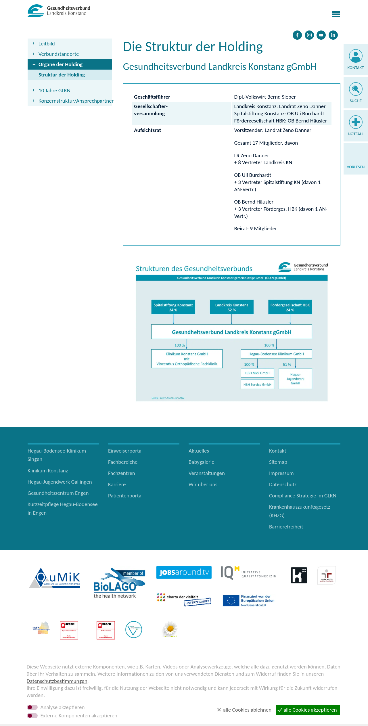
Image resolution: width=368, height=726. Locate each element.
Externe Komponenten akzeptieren (79, 715)
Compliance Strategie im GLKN (302, 495)
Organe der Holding (61, 64)
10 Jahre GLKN (54, 90)
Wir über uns (203, 484)
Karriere (117, 484)
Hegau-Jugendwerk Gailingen (60, 481)
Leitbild (47, 43)
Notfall (356, 133)
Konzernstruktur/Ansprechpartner (75, 100)
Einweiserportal (125, 450)
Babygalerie (201, 462)
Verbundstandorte (59, 54)
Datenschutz (283, 484)
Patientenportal (125, 495)
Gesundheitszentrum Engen (58, 493)
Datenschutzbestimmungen (57, 681)
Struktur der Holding (62, 74)
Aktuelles (199, 450)
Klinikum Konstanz (48, 470)
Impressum (281, 473)
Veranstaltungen (207, 473)
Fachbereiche (122, 462)
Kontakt (356, 67)
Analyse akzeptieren (63, 707)
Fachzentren (121, 473)
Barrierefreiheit (286, 526)
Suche (356, 100)
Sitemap (278, 462)
